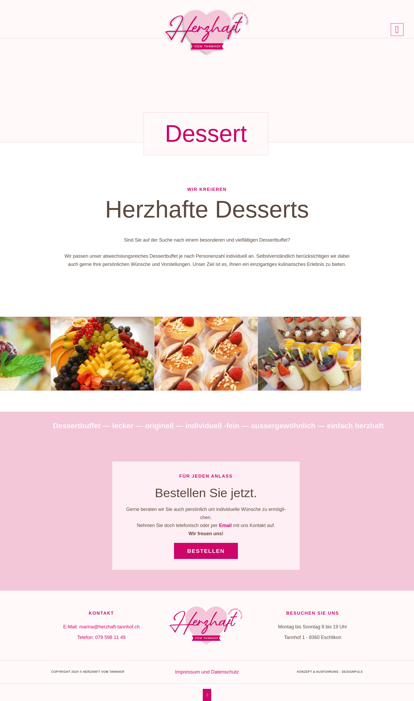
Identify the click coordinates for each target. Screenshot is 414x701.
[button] (357, 355)
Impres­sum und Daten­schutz (207, 672)
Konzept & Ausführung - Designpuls (330, 671)
